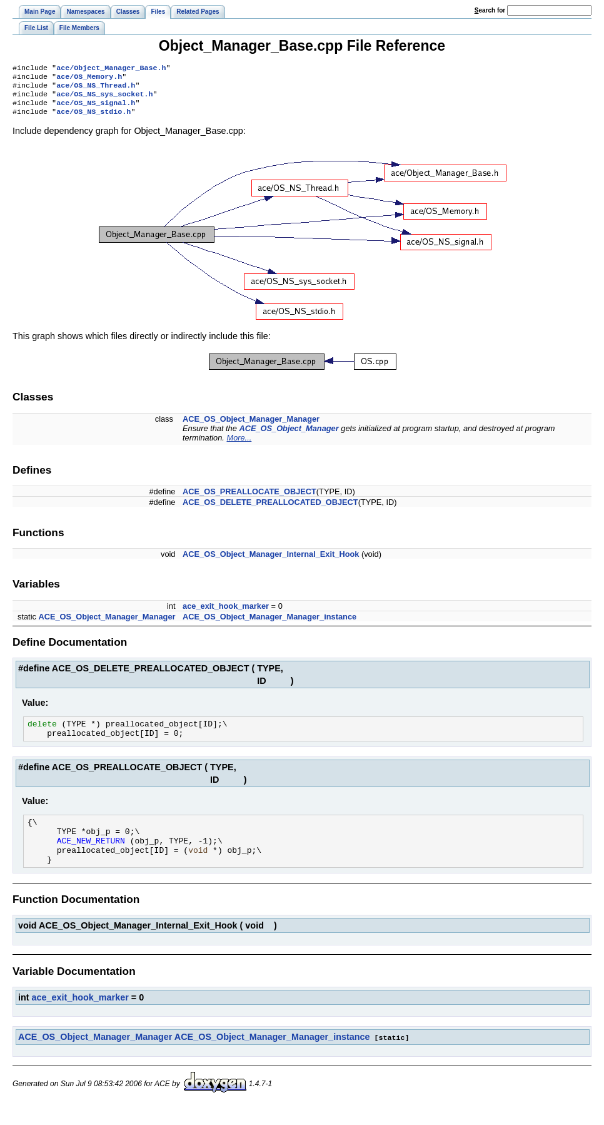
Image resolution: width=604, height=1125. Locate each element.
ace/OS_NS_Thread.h (95, 89)
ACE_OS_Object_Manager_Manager (251, 426)
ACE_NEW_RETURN (91, 857)
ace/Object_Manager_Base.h (111, 69)
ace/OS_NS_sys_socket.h (104, 99)
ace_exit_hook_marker (226, 613)
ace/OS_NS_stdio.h (93, 119)
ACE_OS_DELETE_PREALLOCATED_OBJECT (270, 509)
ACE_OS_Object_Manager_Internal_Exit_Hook (271, 561)
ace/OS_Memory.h (89, 79)
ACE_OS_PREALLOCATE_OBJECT (249, 499)
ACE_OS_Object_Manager (288, 435)
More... (238, 445)
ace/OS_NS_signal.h (95, 109)
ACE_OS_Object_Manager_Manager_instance (269, 624)
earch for (490, 10)
